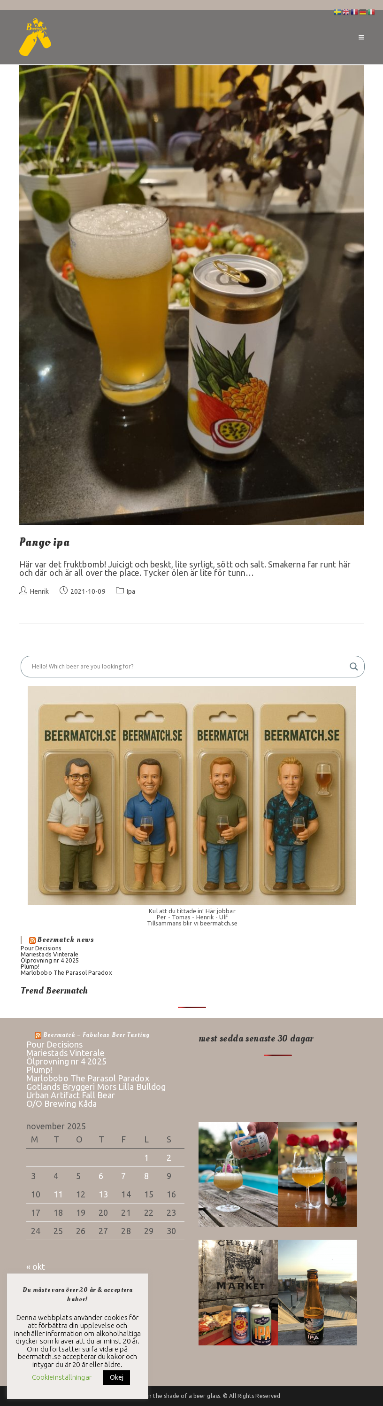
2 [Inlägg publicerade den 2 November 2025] (169, 1157)
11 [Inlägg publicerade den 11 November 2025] (58, 1194)
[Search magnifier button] (353, 666)
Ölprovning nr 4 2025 (50, 960)
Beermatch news (66, 939)
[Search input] (188, 666)
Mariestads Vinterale (49, 954)
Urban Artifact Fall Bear (70, 1095)
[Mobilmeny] (361, 37)
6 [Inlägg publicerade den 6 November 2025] (101, 1176)
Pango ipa (44, 542)
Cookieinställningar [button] (62, 1377)
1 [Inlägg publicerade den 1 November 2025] (146, 1157)
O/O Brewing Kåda (61, 1103)
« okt (36, 1266)
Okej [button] (116, 1377)
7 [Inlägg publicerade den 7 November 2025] (123, 1176)
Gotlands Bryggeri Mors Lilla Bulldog (96, 1086)
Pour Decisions (41, 948)
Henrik (39, 591)
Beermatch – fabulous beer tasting (96, 1035)
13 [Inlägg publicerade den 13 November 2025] (103, 1194)
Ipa (131, 591)
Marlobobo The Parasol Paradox (66, 972)
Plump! (30, 966)
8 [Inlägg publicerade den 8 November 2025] (146, 1176)
